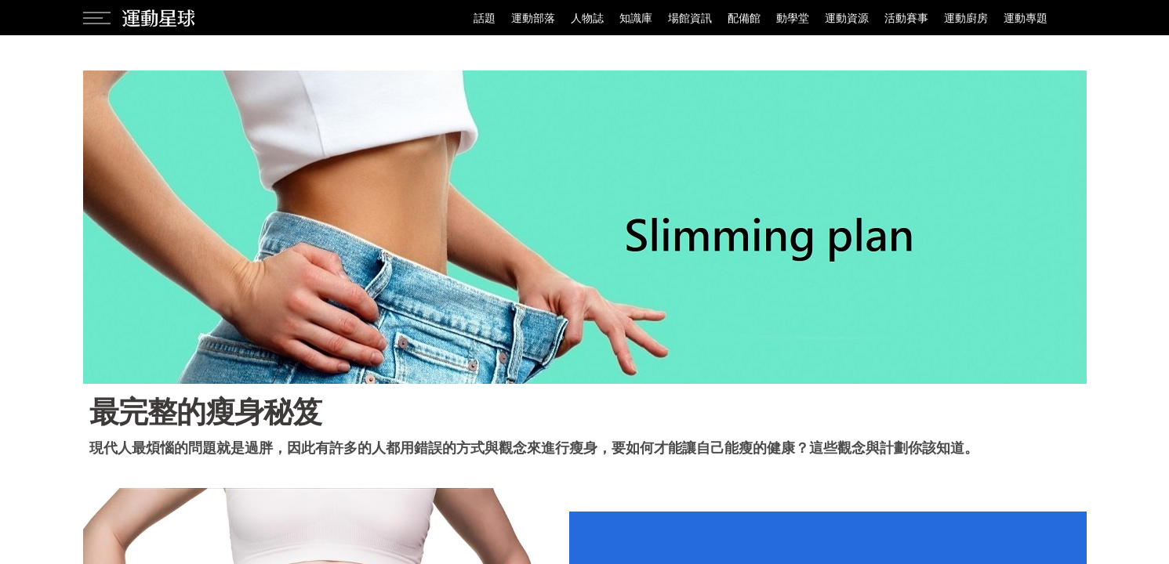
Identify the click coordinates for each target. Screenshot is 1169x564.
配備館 (744, 17)
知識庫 (635, 17)
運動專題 (1025, 17)
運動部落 (533, 17)
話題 (485, 17)
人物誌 (587, 17)
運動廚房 (966, 17)
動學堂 (792, 17)
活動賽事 (906, 17)
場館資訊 (690, 17)
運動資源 (847, 17)
